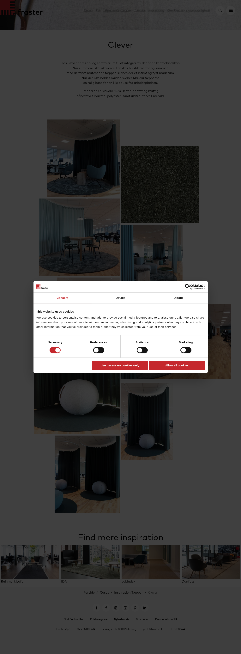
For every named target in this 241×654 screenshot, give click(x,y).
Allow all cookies (177, 365)
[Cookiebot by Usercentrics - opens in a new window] (188, 287)
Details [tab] (120, 297)
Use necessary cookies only (119, 365)
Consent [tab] (62, 297)
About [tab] (178, 297)
